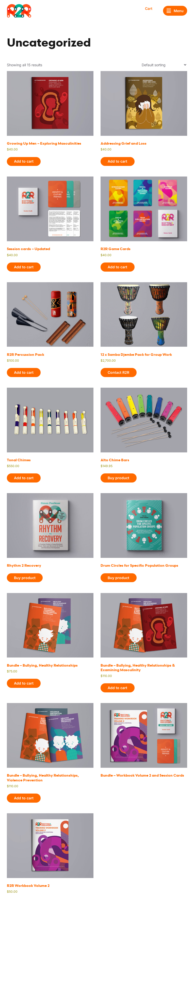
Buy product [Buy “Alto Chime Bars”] (118, 478)
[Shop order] (164, 64)
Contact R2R (118, 372)
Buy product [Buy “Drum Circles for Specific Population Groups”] (118, 578)
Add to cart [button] (24, 161)
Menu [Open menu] (175, 11)
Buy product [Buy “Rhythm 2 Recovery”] (25, 578)
